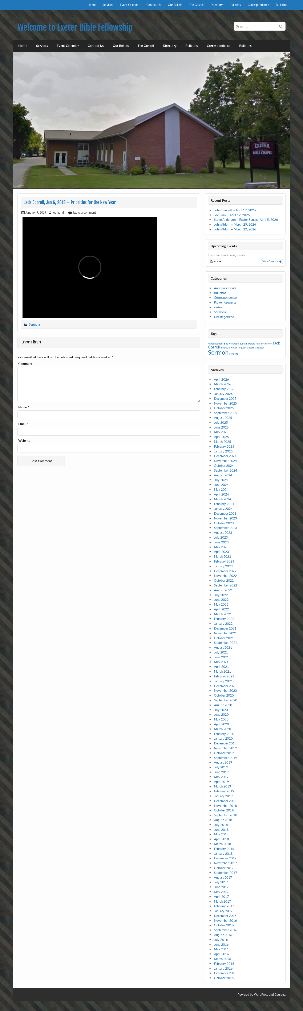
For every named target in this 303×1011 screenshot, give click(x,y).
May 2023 (221, 547)
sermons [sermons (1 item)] (233, 353)
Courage (280, 994)
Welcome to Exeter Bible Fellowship (75, 27)
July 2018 (221, 825)
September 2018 (225, 815)
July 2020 (221, 710)
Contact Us (153, 5)
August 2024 (223, 475)
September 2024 (225, 470)
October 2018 (224, 810)
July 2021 (221, 652)
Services (107, 5)
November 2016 (225, 920)
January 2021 (223, 681)
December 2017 (225, 858)
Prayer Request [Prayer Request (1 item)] (238, 347)
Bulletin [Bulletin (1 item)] (243, 343)
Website (24, 440)
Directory (216, 5)
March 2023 (222, 556)
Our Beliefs (175, 5)
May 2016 (221, 949)
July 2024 (221, 480)
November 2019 (225, 748)
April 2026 (221, 379)
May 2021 (221, 662)
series (218, 307)
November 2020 (225, 690)
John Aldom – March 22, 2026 (235, 229)
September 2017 (225, 872)
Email (23, 423)
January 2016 (223, 968)
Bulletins (235, 5)
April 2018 (221, 839)
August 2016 (223, 935)
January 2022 (223, 623)
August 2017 (223, 877)
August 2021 (223, 647)
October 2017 (224, 868)
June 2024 (221, 484)
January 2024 (223, 508)
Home (92, 5)
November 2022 (225, 575)
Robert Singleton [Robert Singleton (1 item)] (255, 347)
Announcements (225, 288)
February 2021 (224, 676)
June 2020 (221, 714)
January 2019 (223, 796)
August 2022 (223, 590)
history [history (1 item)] (268, 343)
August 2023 (223, 532)
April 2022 (221, 609)
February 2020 (224, 734)
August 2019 (223, 762)
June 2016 (221, 944)
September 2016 (225, 930)
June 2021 (221, 657)
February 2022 (224, 619)
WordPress (261, 994)
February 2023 (224, 561)
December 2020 (225, 686)
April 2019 (221, 782)
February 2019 (224, 791)
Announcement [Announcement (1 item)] (215, 343)
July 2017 (221, 882)
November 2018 (225, 805)
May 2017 (221, 892)
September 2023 (225, 528)
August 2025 (223, 417)
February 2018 (224, 849)
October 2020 (224, 695)
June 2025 (221, 427)
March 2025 (222, 441)
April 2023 (221, 551)
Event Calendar (130, 5)
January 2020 (223, 738)
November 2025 (225, 403)
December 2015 (225, 973)
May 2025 (221, 432)
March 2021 (222, 671)
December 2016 (225, 916)
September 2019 (225, 758)
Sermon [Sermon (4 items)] (218, 352)
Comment (26, 363)
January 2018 (223, 853)
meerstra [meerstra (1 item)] (225, 347)
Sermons (34, 324)
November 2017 (225, 863)
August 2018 (223, 820)
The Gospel (196, 5)
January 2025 (223, 451)
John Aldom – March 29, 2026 (235, 224)
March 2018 (222, 844)
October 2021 (224, 638)
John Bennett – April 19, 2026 (235, 210)
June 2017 (221, 887)
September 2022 (225, 585)
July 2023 (221, 537)
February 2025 (224, 446)
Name (23, 407)
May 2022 (221, 604)
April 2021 (221, 666)
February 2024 (224, 504)
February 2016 (224, 963)
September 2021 (225, 642)
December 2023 (225, 513)
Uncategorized (224, 317)
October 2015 (224, 978)
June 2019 (221, 772)
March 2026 (222, 384)
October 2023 (224, 523)
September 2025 (225, 413)
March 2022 (222, 614)
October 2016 (224, 925)
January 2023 (223, 566)
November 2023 (225, 518)
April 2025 (221, 437)
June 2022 (221, 599)
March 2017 (222, 901)
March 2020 (222, 729)
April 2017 (221, 896)
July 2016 (221, 939)
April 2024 (221, 494)
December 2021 (225, 628)
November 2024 (225, 461)
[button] (215, 261)
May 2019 (221, 777)
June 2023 (221, 542)
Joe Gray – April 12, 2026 (232, 215)
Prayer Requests (225, 302)
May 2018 (221, 834)
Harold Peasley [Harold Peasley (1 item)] (256, 343)
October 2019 (224, 753)
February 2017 (224, 906)
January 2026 (223, 394)
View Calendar (272, 261)
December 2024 (225, 456)
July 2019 (221, 767)
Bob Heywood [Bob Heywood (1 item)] (231, 343)
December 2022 (225, 571)
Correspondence (258, 5)
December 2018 (225, 801)
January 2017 (223, 911)
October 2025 (224, 408)
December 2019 (225, 743)
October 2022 (224, 580)
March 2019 (222, 786)
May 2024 (221, 489)
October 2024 (224, 465)
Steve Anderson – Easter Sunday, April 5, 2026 (246, 219)
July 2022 (221, 595)
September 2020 (225, 700)
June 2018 (221, 829)
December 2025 (225, 398)
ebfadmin (59, 212)
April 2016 (221, 954)
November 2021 (225, 633)
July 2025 (221, 422)
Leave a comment (84, 212)
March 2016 (222, 959)
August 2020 (223, 705)
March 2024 (222, 499)
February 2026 (224, 389)
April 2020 (221, 724)
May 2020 (221, 719)
